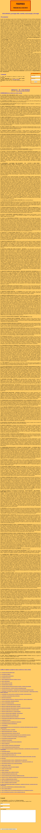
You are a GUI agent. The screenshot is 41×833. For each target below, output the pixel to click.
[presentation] (8, 828)
